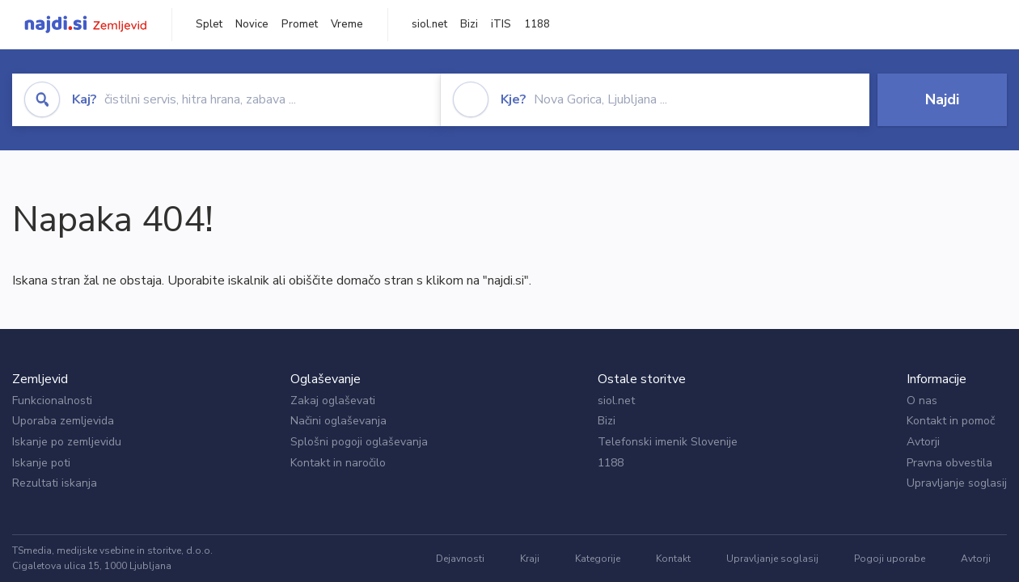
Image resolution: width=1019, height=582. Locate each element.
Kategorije (597, 558)
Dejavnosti (460, 558)
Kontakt (673, 558)
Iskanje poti (41, 462)
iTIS (501, 24)
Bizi (469, 24)
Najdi (942, 99)
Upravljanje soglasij (957, 483)
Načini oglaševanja (338, 420)
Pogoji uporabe (889, 558)
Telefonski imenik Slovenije (668, 441)
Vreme (347, 24)
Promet (299, 24)
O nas (922, 400)
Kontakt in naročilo (338, 462)
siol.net (429, 24)
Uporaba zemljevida (63, 420)
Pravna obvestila (949, 462)
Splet (209, 24)
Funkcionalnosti (52, 400)
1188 (537, 24)
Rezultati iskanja (54, 483)
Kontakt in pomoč (951, 420)
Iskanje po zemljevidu (66, 441)
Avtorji (923, 441)
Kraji (529, 558)
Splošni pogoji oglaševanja (359, 441)
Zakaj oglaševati (332, 400)
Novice (251, 24)
